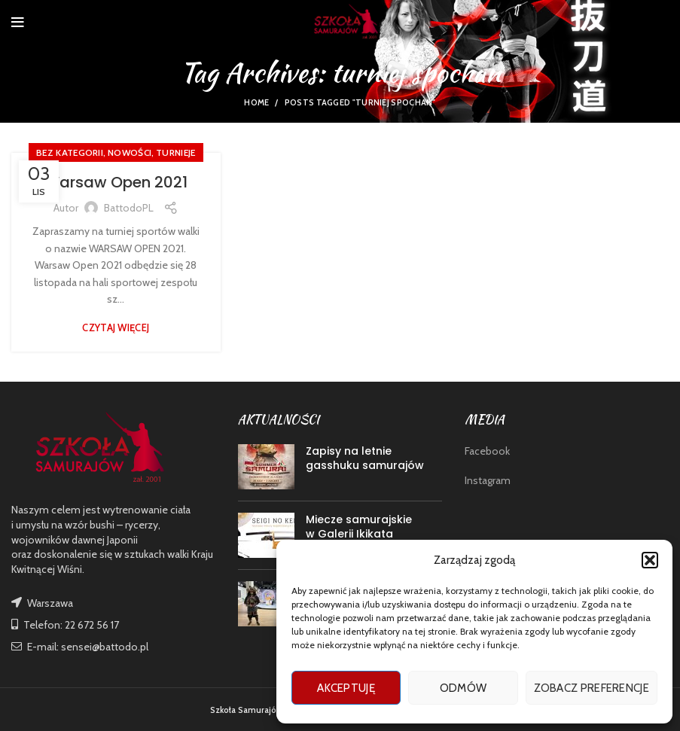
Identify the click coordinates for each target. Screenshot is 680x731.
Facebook (487, 451)
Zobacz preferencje (591, 688)
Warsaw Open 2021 (116, 182)
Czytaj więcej (115, 328)
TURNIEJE (175, 152)
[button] (649, 560)
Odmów (463, 688)
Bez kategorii (69, 152)
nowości (129, 152)
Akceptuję (346, 688)
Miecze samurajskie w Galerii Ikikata (359, 527)
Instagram (488, 480)
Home (256, 102)
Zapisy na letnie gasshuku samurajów (365, 458)
